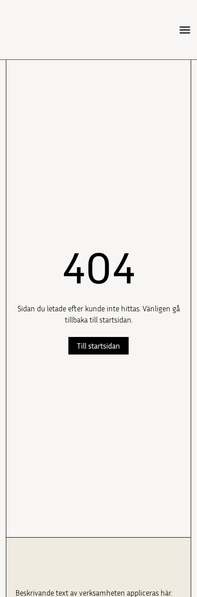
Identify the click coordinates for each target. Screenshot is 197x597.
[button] (185, 29)
